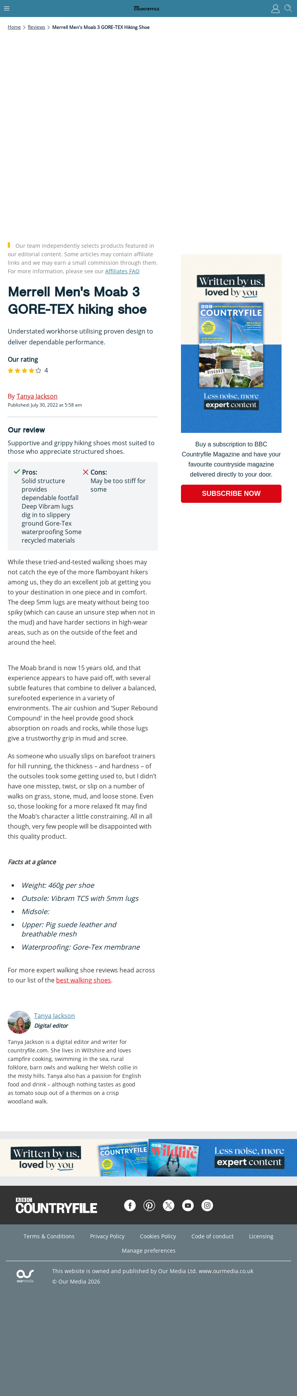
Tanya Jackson (54, 1015)
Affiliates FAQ (122, 271)
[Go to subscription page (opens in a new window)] (231, 430)
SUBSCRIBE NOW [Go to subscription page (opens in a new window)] (231, 493)
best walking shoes (83, 980)
